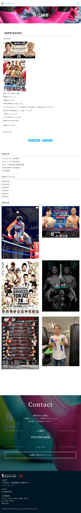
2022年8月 (5, 190)
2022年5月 (5, 193)
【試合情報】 (6, 171)
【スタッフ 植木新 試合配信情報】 (13, 164)
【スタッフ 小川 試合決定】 (11, 161)
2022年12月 (6, 181)
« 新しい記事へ (34, 140)
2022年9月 (5, 187)
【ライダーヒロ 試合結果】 (11, 158)
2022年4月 (5, 196)
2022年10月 (6, 184)
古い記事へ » (47, 140)
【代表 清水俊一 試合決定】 (11, 167)
